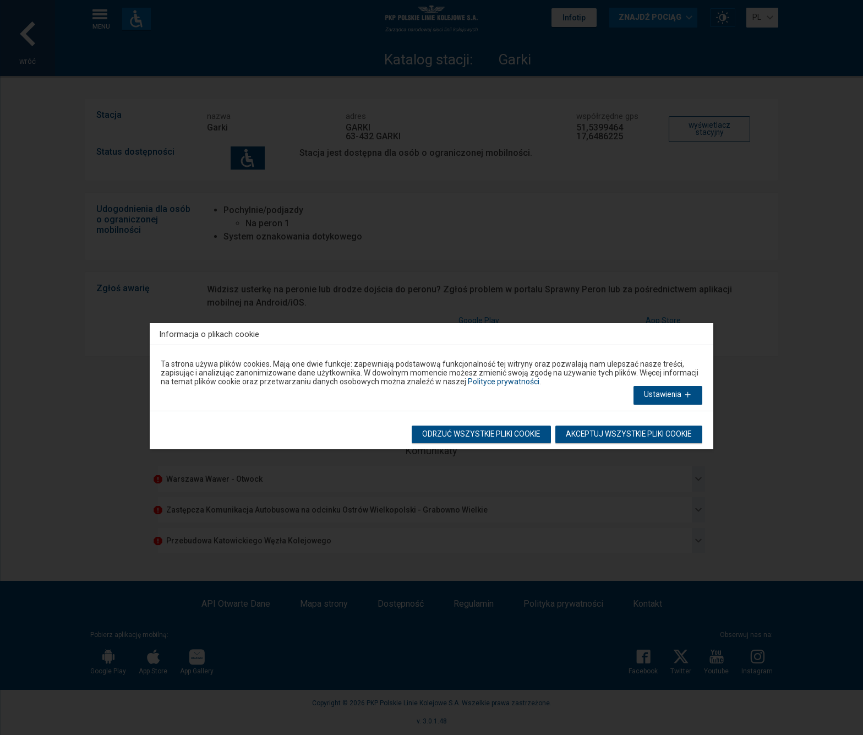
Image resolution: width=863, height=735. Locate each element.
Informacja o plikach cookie (209, 334)
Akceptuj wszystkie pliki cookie (627, 435)
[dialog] (431, 384)
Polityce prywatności (503, 381)
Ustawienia (668, 396)
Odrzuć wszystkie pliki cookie (477, 435)
